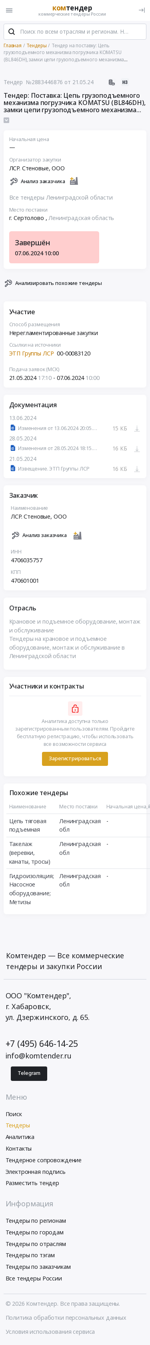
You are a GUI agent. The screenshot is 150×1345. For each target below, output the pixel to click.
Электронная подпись (36, 1171)
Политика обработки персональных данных (66, 1317)
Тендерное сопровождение (44, 1160)
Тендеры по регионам (36, 1220)
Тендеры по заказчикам (38, 1266)
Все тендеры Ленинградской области (61, 197)
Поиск (14, 1114)
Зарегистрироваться (75, 758)
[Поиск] (12, 31)
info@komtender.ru (39, 1055)
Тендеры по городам (35, 1232)
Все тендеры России (34, 1278)
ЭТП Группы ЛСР (31, 353)
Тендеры (18, 1125)
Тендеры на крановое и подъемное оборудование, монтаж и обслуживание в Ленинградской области (67, 647)
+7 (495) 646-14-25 (42, 1043)
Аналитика (20, 1137)
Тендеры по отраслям (36, 1244)
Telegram (29, 1073)
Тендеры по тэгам (30, 1255)
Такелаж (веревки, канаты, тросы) (29, 852)
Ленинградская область (81, 218)
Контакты (19, 1148)
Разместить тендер (33, 1183)
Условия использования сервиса (50, 1331)
